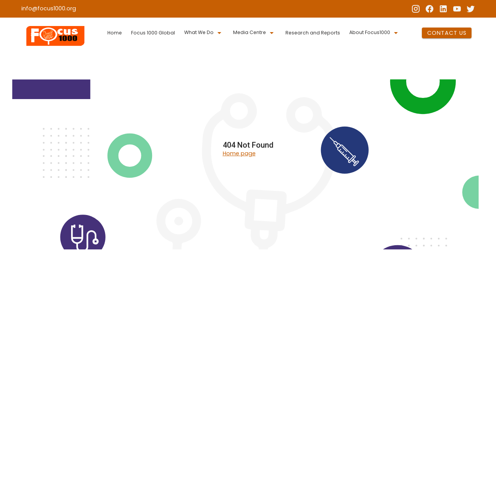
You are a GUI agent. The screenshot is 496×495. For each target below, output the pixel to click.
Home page (239, 153)
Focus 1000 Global (153, 32)
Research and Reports (312, 32)
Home (114, 32)
